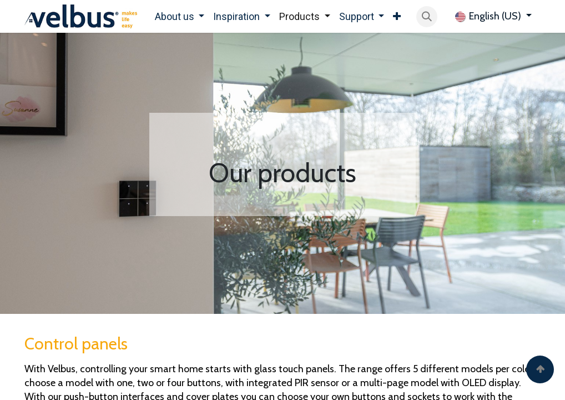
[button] (426, 16)
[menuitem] (179, 16)
